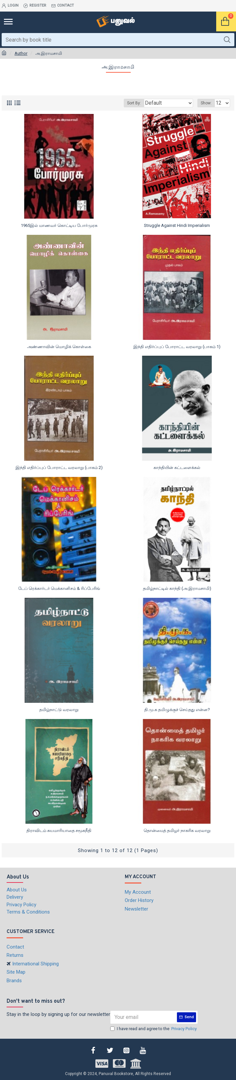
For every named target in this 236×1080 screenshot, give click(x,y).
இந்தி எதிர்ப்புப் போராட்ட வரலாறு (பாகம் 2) (59, 467)
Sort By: (134, 103)
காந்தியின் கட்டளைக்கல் (176, 467)
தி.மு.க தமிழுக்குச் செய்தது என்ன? (177, 709)
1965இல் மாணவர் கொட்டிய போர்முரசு (59, 225)
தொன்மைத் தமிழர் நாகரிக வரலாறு (177, 830)
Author (21, 53)
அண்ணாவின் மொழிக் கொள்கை (59, 346)
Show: (206, 103)
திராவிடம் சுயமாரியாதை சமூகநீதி (58, 830)
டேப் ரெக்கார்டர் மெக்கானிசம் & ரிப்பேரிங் (59, 588)
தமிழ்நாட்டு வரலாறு (59, 709)
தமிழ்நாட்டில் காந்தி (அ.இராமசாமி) (177, 588)
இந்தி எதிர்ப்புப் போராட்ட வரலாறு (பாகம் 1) (176, 346)
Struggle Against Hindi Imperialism (177, 225)
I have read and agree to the (154, 1029)
